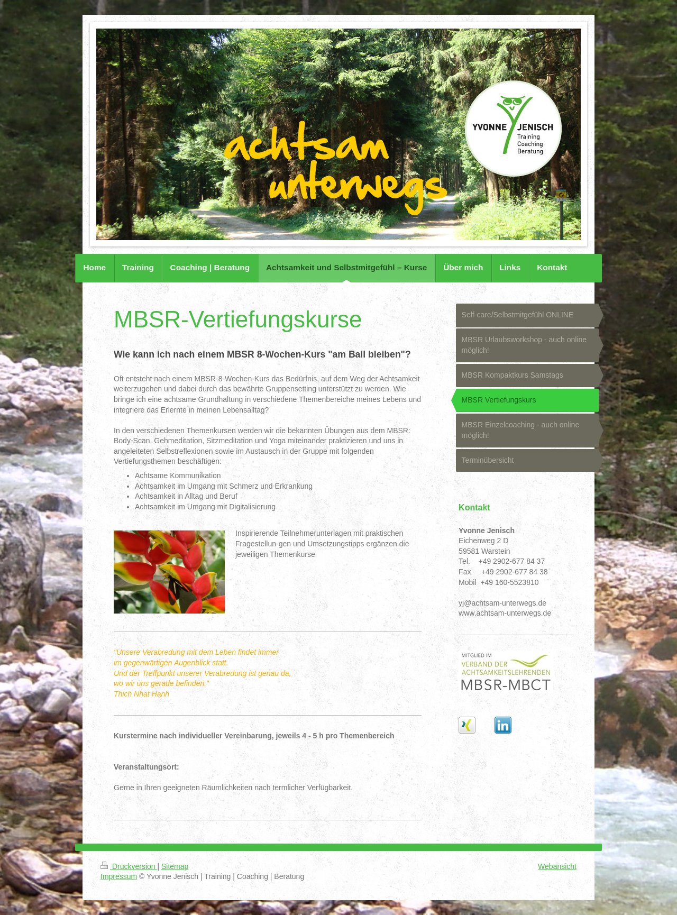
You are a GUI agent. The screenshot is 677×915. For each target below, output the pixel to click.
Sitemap (174, 866)
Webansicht (557, 866)
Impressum (118, 876)
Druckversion (128, 866)
